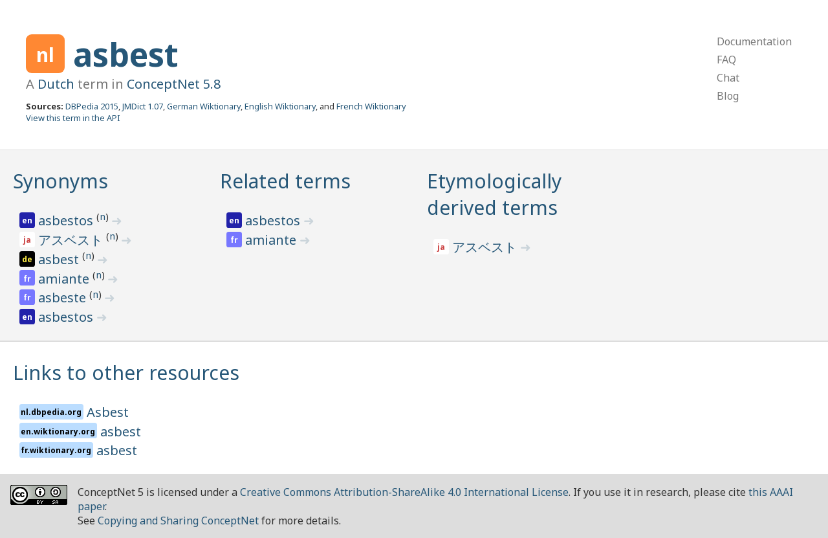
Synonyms (60, 181)
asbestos (67, 220)
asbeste (63, 297)
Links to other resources (126, 372)
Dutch (56, 84)
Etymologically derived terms (494, 194)
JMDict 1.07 (142, 106)
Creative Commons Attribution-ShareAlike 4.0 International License (404, 492)
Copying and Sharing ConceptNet (178, 520)
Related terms (285, 181)
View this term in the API (73, 118)
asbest (126, 54)
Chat (728, 78)
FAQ (726, 59)
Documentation (754, 41)
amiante (65, 278)
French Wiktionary (371, 106)
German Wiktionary (204, 106)
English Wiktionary (280, 106)
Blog (728, 96)
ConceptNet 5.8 (174, 84)
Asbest (108, 412)
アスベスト (72, 240)
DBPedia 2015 (91, 106)
